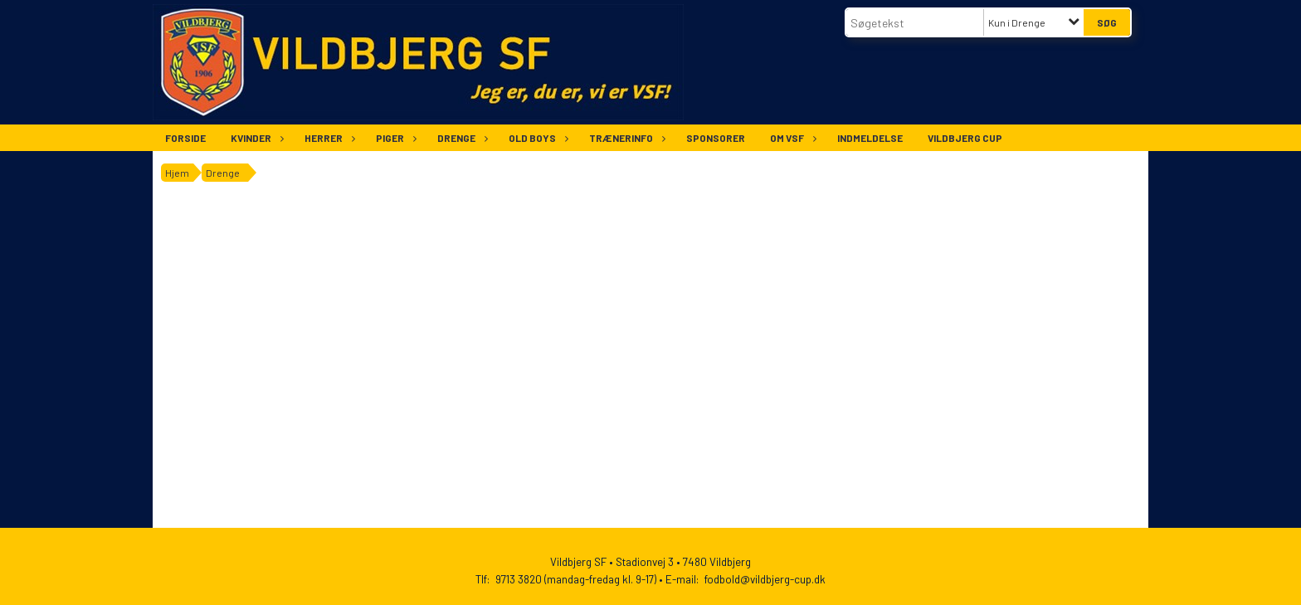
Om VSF (791, 138)
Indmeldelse (870, 138)
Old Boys (536, 138)
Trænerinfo (625, 138)
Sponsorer (715, 138)
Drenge (460, 138)
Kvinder (255, 138)
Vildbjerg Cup (965, 138)
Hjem (177, 172)
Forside (185, 138)
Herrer (328, 138)
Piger (394, 138)
